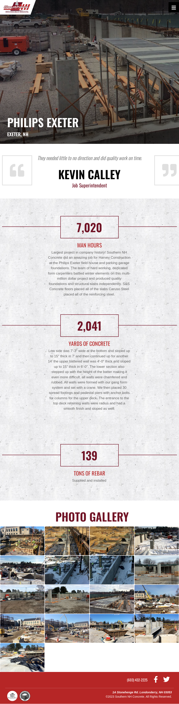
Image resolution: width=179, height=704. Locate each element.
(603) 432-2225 (137, 679)
